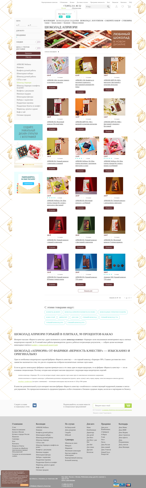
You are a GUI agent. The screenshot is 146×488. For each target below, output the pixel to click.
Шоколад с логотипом (91, 21)
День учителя (123, 444)
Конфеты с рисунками (25, 91)
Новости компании (18, 429)
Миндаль (68, 445)
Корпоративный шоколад (73, 458)
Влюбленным (91, 430)
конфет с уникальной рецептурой (44, 345)
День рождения (70, 430)
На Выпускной (70, 427)
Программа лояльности (97, 2)
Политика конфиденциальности (10, 475)
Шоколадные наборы (25, 74)
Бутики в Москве (18, 432)
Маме (89, 427)
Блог (108, 2)
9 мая (103, 437)
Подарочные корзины (25, 103)
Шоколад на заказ (71, 443)
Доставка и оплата (82, 2)
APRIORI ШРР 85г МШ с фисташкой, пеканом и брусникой (112, 124)
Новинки (20, 67)
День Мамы (123, 427)
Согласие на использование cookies (21, 455)
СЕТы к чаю (21, 80)
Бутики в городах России (20, 434)
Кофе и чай (21, 112)
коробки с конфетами (25, 381)
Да (61, 17)
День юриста (123, 437)
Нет (68, 17)
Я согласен (24, 484)
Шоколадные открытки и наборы (113, 312)
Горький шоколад (90, 317)
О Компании (63, 2)
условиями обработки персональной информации (117, 410)
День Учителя (106, 450)
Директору (63, 317)
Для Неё (89, 444)
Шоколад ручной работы (26, 77)
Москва (63, 8)
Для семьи (90, 447)
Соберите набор (112, 21)
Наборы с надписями (25, 100)
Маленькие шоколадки (73, 451)
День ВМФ (122, 430)
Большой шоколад (71, 460)
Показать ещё (88, 291)
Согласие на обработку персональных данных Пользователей (20, 450)
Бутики (72, 2)
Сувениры (127, 21)
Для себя (75, 317)
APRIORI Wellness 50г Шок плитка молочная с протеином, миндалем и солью (86, 163)
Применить (28, 53)
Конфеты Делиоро (53, 312)
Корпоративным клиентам (49, 2)
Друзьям (90, 450)
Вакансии (115, 2)
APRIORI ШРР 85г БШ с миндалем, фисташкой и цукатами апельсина (112, 82)
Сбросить (28, 57)
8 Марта (104, 434)
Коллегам (90, 452)
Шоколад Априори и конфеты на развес (28, 87)
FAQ (130, 2)
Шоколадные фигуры (25, 97)
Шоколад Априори (24, 83)
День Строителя (124, 435)
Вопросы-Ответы (18, 446)
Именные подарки (24, 94)
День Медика (123, 432)
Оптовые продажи (24, 115)
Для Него (90, 437)
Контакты (124, 2)
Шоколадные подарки (67, 21)
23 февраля (105, 432)
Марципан (68, 448)
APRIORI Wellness (24, 64)
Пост (103, 439)
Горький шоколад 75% (109, 317)
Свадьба (68, 432)
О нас (14, 427)
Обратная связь (76, 8)
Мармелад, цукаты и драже (27, 109)
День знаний (105, 447)
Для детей (90, 435)
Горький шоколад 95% (76, 322)
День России (105, 444)
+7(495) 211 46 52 (72, 5)
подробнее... (20, 482)
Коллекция (49, 21)
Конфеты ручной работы (26, 70)
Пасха (103, 442)
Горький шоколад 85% (54, 322)
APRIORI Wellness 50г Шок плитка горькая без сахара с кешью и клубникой (113, 163)
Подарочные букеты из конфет (28, 106)
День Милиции (124, 447)
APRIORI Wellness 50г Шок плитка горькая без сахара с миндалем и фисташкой (56, 203)
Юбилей (68, 435)
